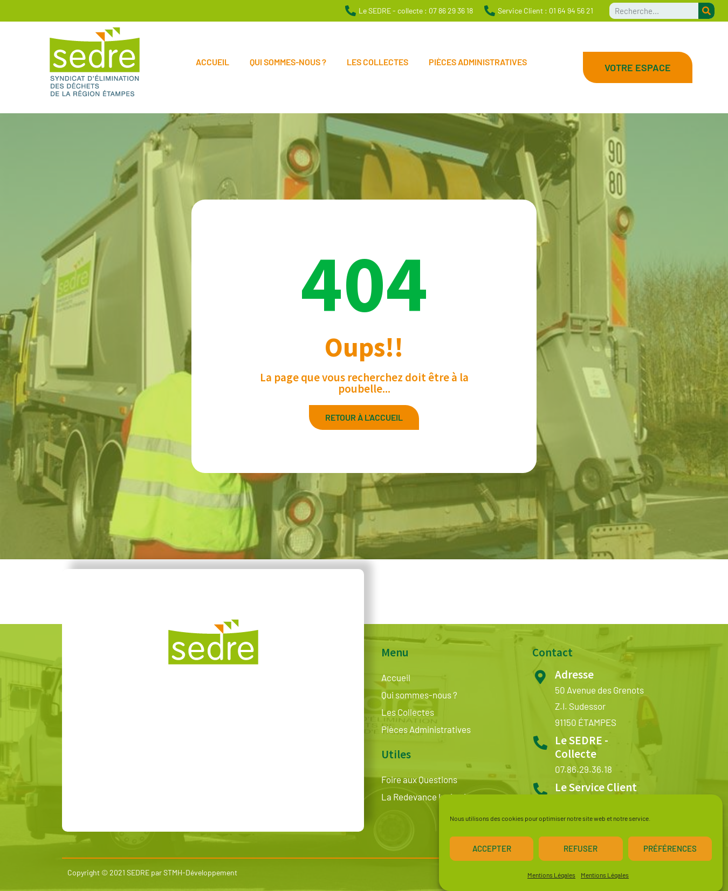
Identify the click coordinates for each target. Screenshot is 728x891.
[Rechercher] (706, 11)
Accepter (491, 852)
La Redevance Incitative (428, 796)
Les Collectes (377, 62)
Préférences (670, 852)
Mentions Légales (551, 878)
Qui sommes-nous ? (288, 62)
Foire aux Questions (419, 779)
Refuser (580, 852)
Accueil (212, 62)
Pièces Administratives (478, 62)
